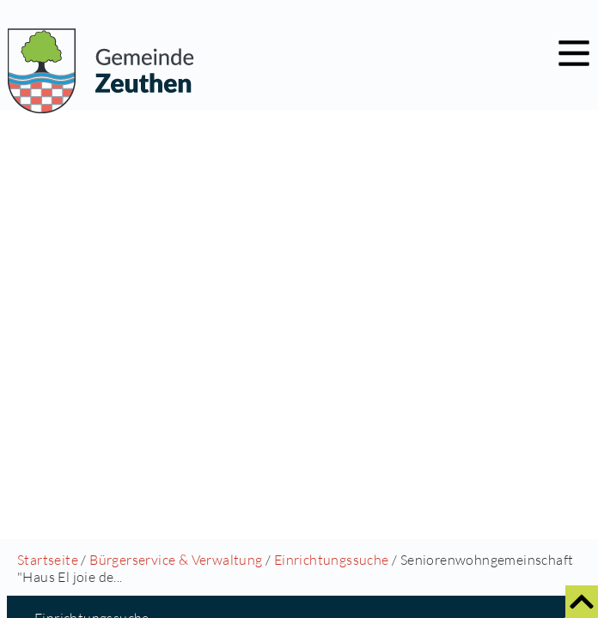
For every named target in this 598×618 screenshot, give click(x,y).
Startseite (47, 559)
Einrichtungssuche (331, 559)
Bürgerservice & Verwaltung (175, 559)
